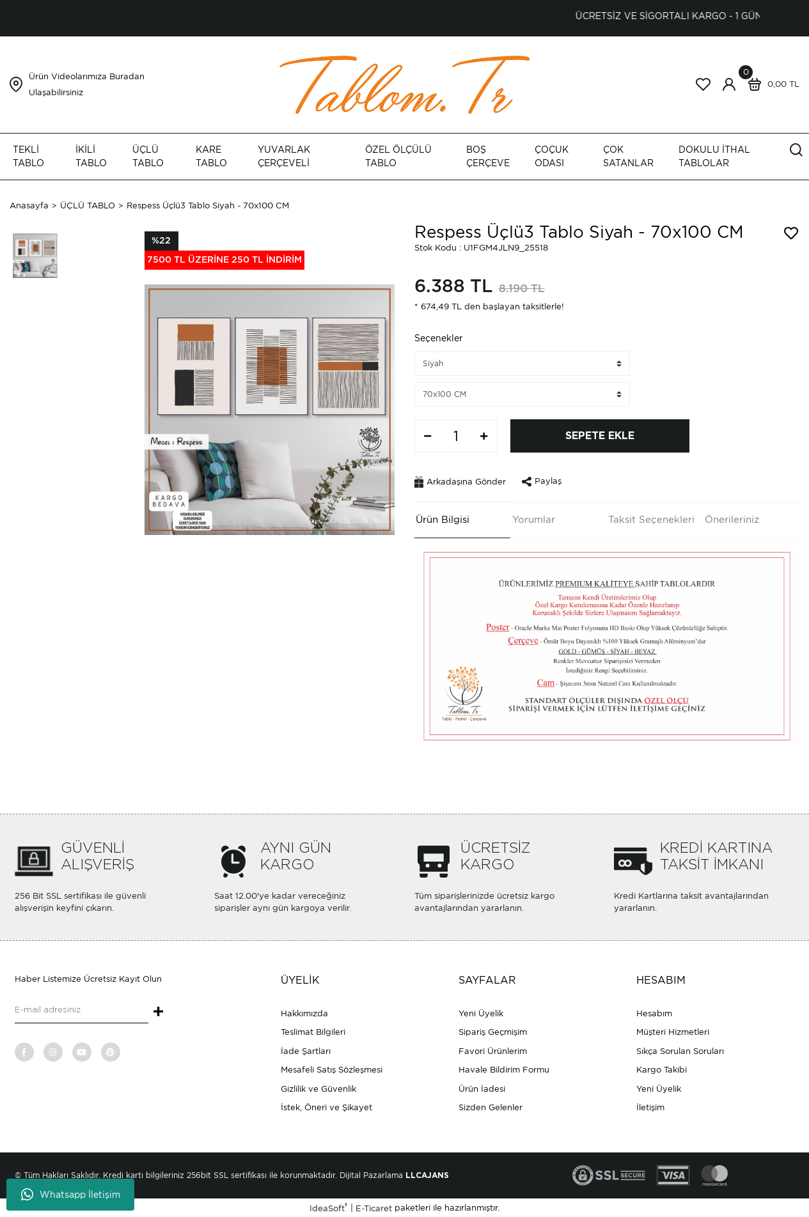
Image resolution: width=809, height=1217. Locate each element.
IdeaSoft (328, 1206)
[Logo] (404, 84)
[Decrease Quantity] (428, 436)
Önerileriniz (730, 518)
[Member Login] (729, 84)
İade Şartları (306, 1050)
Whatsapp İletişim (70, 1195)
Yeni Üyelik (481, 1012)
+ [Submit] (158, 1011)
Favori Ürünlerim (493, 1050)
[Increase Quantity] (484, 436)
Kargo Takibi (661, 1068)
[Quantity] (456, 436)
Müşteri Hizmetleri (672, 1030)
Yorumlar (531, 518)
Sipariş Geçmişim (493, 1030)
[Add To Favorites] (791, 233)
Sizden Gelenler (490, 1106)
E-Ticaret (374, 1207)
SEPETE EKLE (599, 436)
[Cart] (770, 84)
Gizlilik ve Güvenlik (318, 1087)
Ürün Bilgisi (441, 518)
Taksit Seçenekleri (650, 518)
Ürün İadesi (482, 1087)
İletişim (650, 1106)
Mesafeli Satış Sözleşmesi (331, 1068)
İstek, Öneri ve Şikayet (326, 1106)
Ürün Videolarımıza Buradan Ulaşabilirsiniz (87, 84)
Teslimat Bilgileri (313, 1030)
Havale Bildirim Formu (504, 1068)
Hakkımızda (304, 1012)
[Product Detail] (224, 250)
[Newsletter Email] (81, 1009)
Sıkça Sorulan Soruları (680, 1050)
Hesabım (654, 1012)
